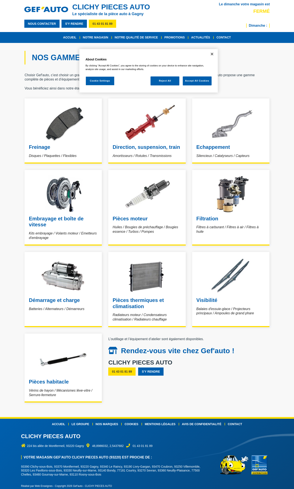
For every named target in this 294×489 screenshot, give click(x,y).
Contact (223, 37)
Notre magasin (95, 37)
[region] (148, 71)
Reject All (165, 80)
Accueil (69, 37)
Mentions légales (160, 422)
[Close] (212, 54)
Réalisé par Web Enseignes (37, 484)
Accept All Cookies (197, 80)
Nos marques (107, 422)
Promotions (174, 37)
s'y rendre (74, 23)
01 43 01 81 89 (102, 23)
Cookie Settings (100, 80)
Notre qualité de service (136, 37)
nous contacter (42, 23)
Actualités (200, 37)
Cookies (131, 422)
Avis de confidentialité (201, 422)
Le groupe (80, 422)
